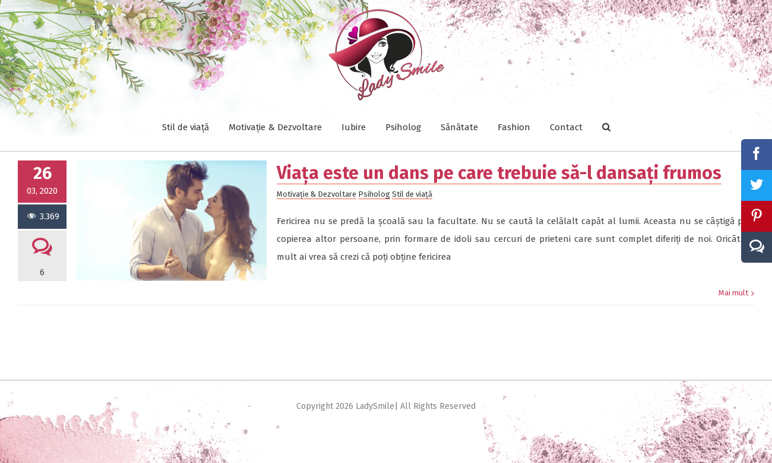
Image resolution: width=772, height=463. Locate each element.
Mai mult (733, 248)
